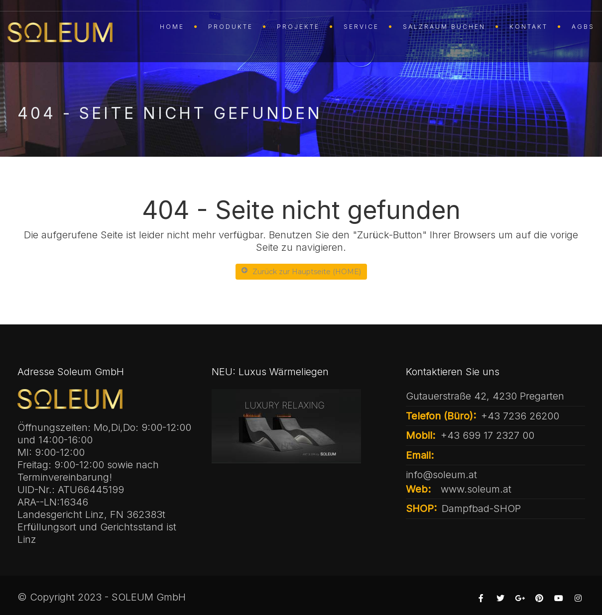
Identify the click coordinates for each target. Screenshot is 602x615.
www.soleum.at (476, 489)
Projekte (298, 26)
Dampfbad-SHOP (481, 508)
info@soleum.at (441, 475)
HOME (172, 26)
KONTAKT (528, 26)
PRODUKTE (230, 26)
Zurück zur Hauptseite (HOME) (301, 271)
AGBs (583, 26)
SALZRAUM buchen (444, 26)
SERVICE (361, 26)
